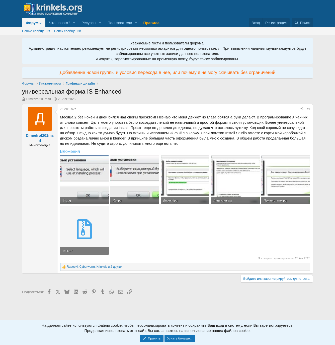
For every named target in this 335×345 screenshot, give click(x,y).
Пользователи (120, 23)
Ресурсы (88, 23)
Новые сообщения (36, 31)
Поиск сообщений (67, 31)
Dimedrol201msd (38, 99)
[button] (74, 22)
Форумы (34, 23)
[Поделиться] (302, 109)
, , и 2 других (94, 266)
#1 (308, 109)
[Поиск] (302, 22)
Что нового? (59, 23)
